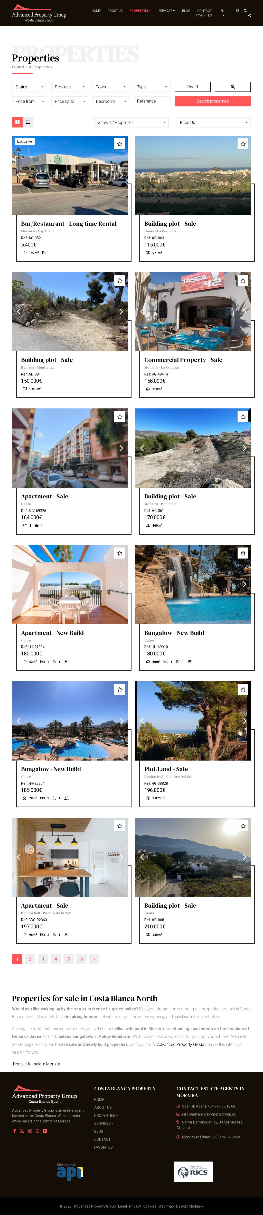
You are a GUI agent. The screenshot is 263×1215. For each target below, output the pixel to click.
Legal (122, 1206)
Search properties (213, 101)
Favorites (204, 15)
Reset (192, 86)
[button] (131, 122)
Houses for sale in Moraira (36, 1064)
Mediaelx (196, 1206)
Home (96, 11)
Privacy (135, 1206)
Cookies (149, 1206)
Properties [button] (140, 11)
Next (121, 175)
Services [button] (166, 11)
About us (115, 11)
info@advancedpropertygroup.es (206, 1114)
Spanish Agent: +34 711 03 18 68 (205, 1106)
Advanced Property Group (180, 1044)
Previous (18, 175)
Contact (204, 11)
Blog (186, 11)
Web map (166, 1206)
